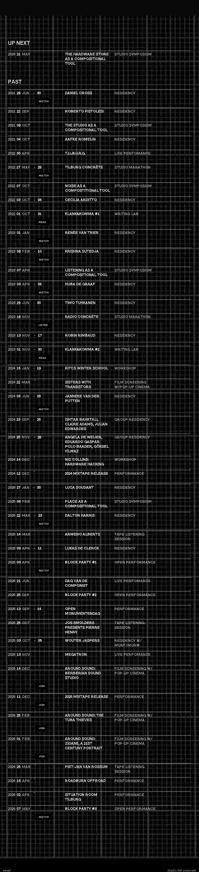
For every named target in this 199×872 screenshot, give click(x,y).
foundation (42, 863)
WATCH (44, 98)
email (7, 826)
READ (43, 213)
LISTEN (44, 305)
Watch (44, 495)
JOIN (42, 652)
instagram (10, 837)
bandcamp (10, 842)
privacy (40, 867)
